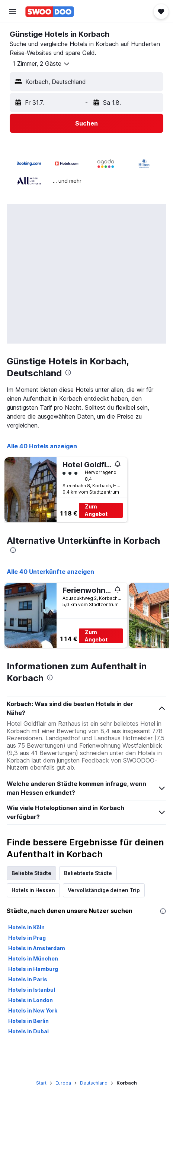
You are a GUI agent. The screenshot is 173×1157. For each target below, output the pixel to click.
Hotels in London (30, 1000)
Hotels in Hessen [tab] (33, 890)
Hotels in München (33, 958)
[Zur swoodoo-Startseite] (49, 11)
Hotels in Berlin (28, 1021)
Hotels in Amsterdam (36, 948)
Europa (63, 1083)
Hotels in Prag (27, 938)
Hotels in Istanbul (31, 990)
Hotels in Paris (27, 979)
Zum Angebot (96, 510)
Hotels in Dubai (28, 1031)
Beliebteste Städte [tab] (88, 873)
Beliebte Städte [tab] (31, 873)
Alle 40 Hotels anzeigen (42, 446)
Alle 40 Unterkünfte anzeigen (50, 571)
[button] (12, 11)
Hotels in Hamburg (33, 969)
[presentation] (68, 372)
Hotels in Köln (26, 927)
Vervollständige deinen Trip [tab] (104, 890)
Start (41, 1083)
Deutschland (94, 1083)
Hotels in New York (32, 1010)
